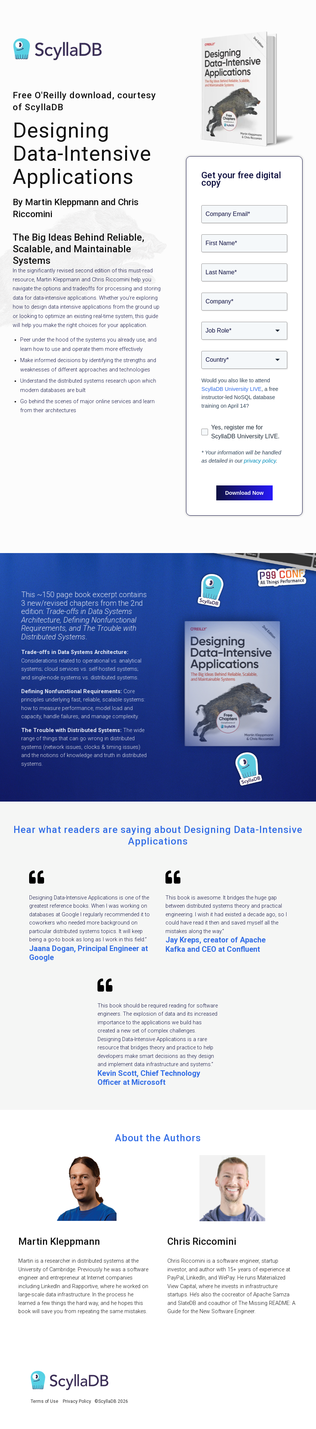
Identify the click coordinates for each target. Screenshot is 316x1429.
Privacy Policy (77, 1401)
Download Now (244, 493)
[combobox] (244, 331)
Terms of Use (44, 1401)
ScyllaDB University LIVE (231, 389)
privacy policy (260, 461)
